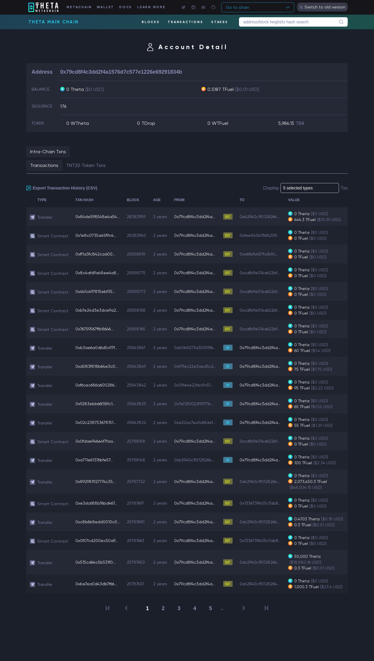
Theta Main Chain (53, 22)
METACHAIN (79, 7)
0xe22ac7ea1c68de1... (195, 422)
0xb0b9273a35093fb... (195, 347)
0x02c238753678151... (95, 422)
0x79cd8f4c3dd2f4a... (194, 216)
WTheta (80, 123)
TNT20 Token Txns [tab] (86, 165)
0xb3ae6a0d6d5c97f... (96, 347)
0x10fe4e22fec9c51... (193, 385)
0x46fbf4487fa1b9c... (259, 254)
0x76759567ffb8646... (94, 329)
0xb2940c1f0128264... (260, 216)
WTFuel (220, 123)
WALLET (106, 7)
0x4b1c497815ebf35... (95, 291)
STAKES (219, 22)
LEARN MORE (151, 7)
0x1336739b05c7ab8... (260, 503)
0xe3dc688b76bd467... (96, 503)
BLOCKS (151, 22)
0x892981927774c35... (95, 481)
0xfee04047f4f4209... (259, 235)
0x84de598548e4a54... (97, 216)
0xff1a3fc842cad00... (95, 254)
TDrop (148, 123)
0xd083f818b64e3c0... (96, 366)
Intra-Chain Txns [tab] (48, 151)
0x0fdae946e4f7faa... (95, 441)
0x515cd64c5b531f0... (95, 562)
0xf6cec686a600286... (96, 385)
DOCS (125, 7)
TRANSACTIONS (185, 22)
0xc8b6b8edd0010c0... (97, 522)
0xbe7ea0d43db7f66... (96, 583)
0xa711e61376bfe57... (94, 460)
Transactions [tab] (44, 165)
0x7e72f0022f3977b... (193, 403)
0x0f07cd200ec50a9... (96, 540)
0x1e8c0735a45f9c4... (95, 235)
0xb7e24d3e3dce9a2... (97, 310)
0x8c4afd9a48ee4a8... (97, 272)
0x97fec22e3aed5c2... (195, 366)
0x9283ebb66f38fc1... (95, 403)
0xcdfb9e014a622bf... (260, 272)
